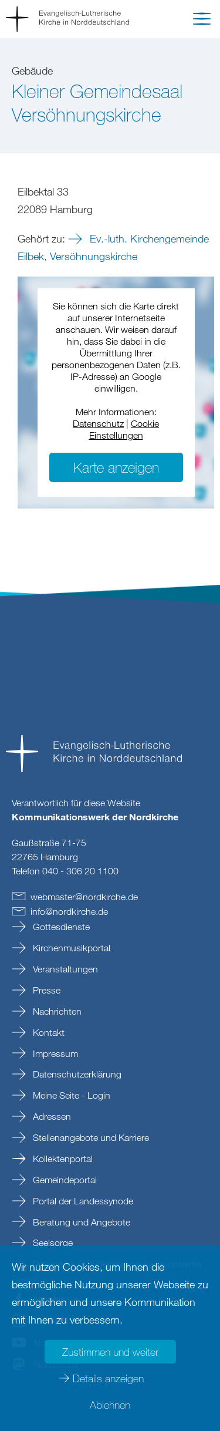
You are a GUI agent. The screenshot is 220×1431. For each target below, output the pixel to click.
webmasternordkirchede (84, 896)
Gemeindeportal (64, 1179)
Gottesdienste (60, 926)
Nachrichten (56, 1011)
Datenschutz (98, 423)
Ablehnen (110, 1404)
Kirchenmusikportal (70, 947)
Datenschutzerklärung (76, 1074)
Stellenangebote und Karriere (90, 1137)
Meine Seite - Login (70, 1095)
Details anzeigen (108, 1378)
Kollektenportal (62, 1158)
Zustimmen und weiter (110, 1351)
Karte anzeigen (116, 467)
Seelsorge (52, 1242)
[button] (201, 21)
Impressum (54, 1053)
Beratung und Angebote (80, 1222)
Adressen (51, 1116)
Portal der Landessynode (82, 1201)
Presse (45, 990)
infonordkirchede (69, 911)
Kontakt (48, 1032)
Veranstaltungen (64, 969)
